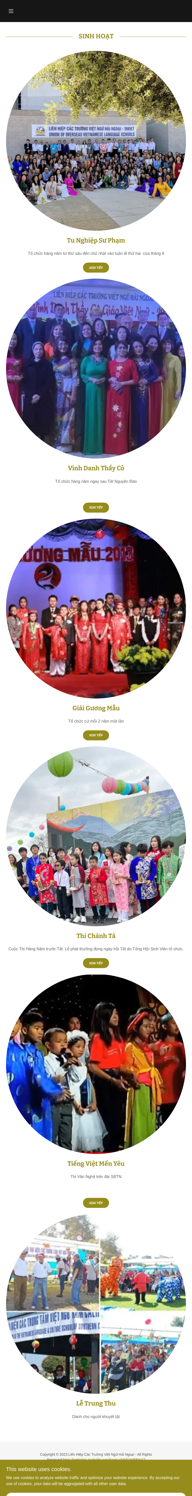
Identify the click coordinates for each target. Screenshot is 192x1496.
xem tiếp (96, 735)
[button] (19, 11)
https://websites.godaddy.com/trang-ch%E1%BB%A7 (104, 1460)
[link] (96, 1483)
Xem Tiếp (96, 268)
